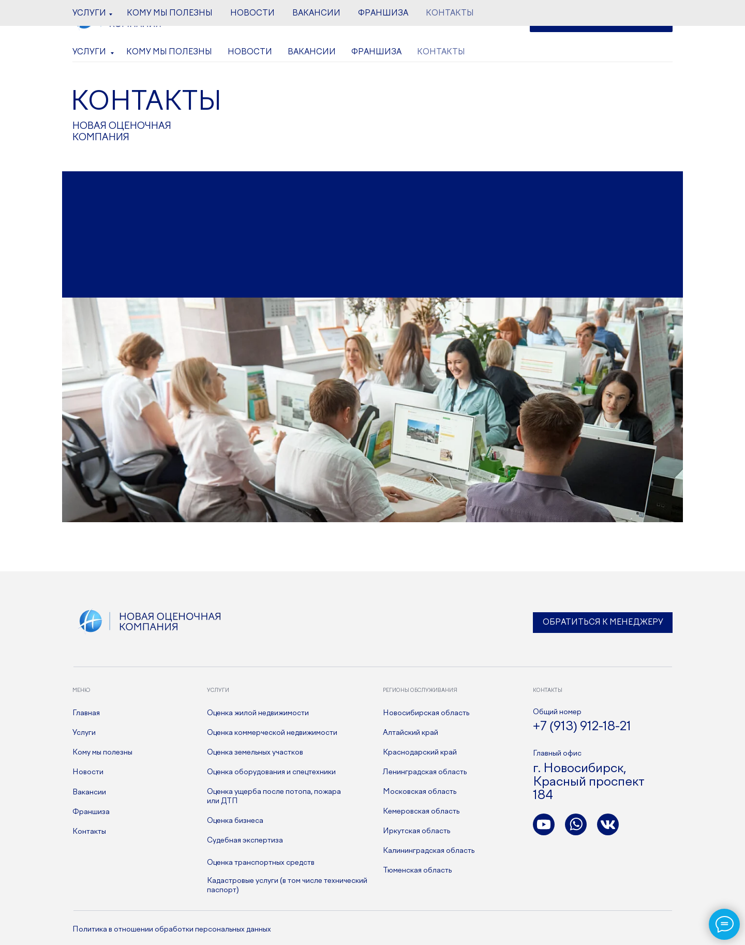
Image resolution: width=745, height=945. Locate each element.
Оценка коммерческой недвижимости (272, 732)
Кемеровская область (421, 811)
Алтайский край (410, 732)
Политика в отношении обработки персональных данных (171, 929)
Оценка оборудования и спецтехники (271, 772)
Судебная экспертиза (245, 840)
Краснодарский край (420, 752)
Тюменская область (417, 870)
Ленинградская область (425, 772)
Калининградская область (428, 850)
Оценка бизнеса (235, 820)
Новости (250, 52)
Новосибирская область (426, 713)
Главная (86, 713)
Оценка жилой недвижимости (258, 713)
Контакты (441, 52)
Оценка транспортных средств (261, 862)
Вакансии (312, 52)
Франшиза (376, 52)
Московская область (419, 791)
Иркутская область (416, 831)
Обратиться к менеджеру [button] (603, 622)
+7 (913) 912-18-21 (358, 21)
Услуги (90, 52)
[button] (601, 21)
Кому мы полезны (169, 52)
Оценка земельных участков (255, 752)
